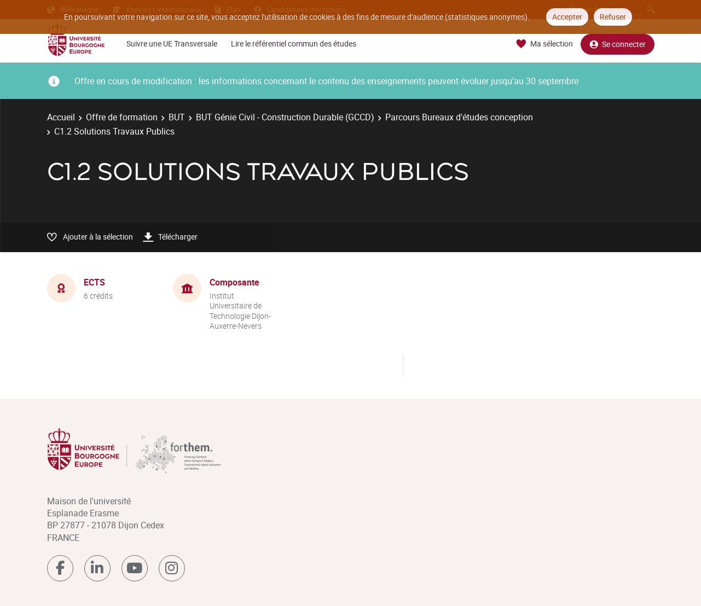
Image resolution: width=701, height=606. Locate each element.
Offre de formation (122, 117)
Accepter (567, 16)
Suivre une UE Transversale (171, 43)
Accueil (61, 117)
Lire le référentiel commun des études (293, 43)
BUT (177, 117)
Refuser (613, 16)
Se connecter (617, 44)
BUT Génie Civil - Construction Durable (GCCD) (285, 117)
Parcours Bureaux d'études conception (459, 117)
